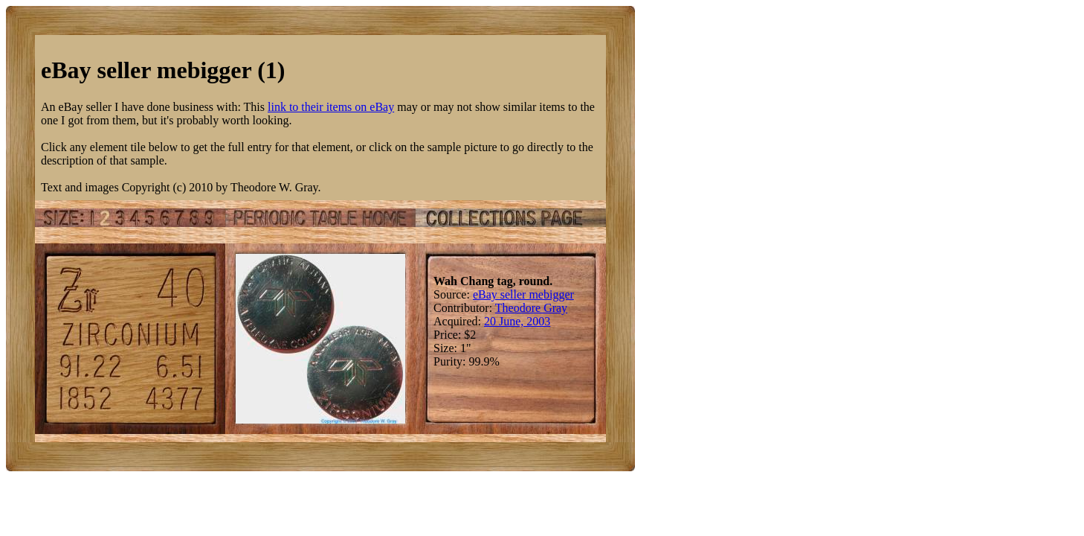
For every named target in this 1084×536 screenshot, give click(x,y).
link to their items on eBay (331, 106)
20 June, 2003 (517, 321)
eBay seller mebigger (523, 294)
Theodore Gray (531, 308)
